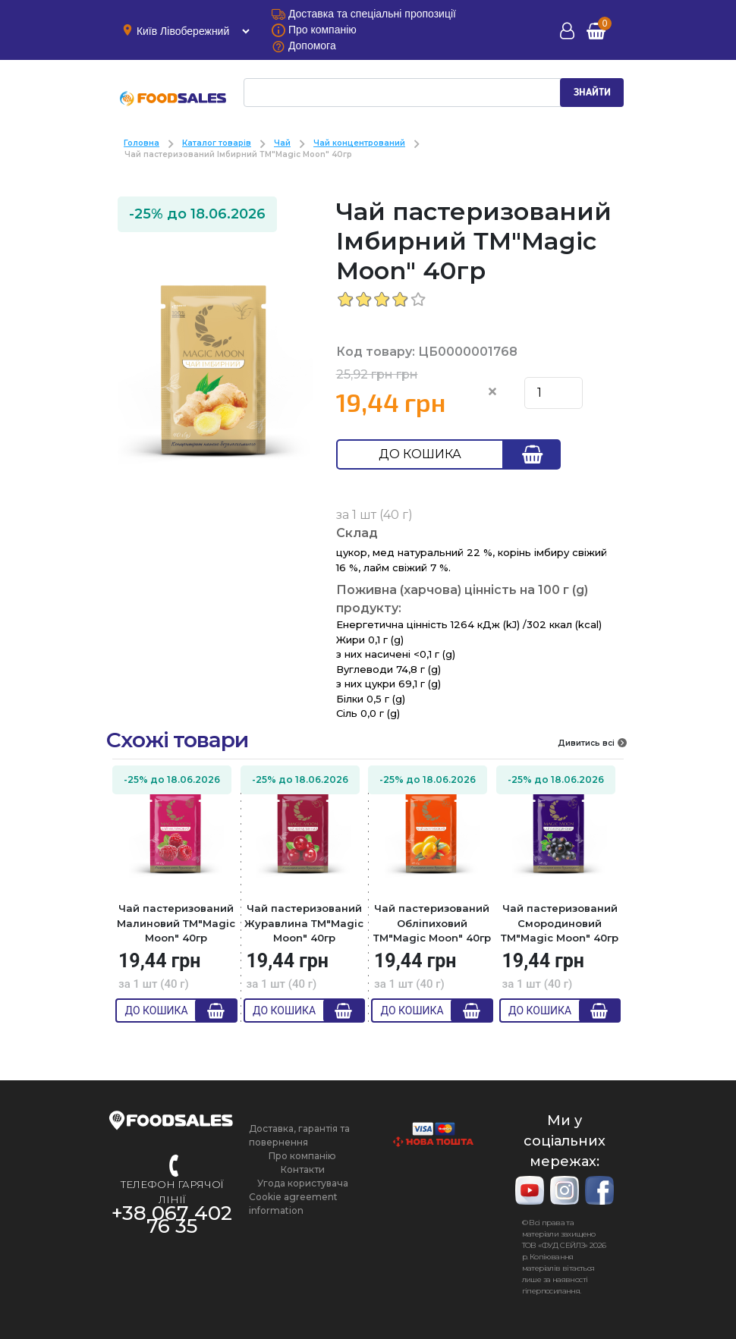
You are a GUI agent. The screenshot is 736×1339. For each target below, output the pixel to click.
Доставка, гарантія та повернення (299, 1135)
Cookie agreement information (293, 1203)
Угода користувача (302, 1183)
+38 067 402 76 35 (172, 1219)
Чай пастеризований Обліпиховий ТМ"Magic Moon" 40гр (432, 923)
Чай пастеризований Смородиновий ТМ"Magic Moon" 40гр (559, 923)
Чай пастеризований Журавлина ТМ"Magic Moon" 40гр (303, 923)
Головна (141, 143)
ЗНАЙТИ (592, 92)
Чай (282, 143)
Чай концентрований (359, 143)
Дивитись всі (592, 743)
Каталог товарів (216, 143)
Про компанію (302, 1155)
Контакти (303, 1169)
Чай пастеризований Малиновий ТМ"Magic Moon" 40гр (176, 923)
